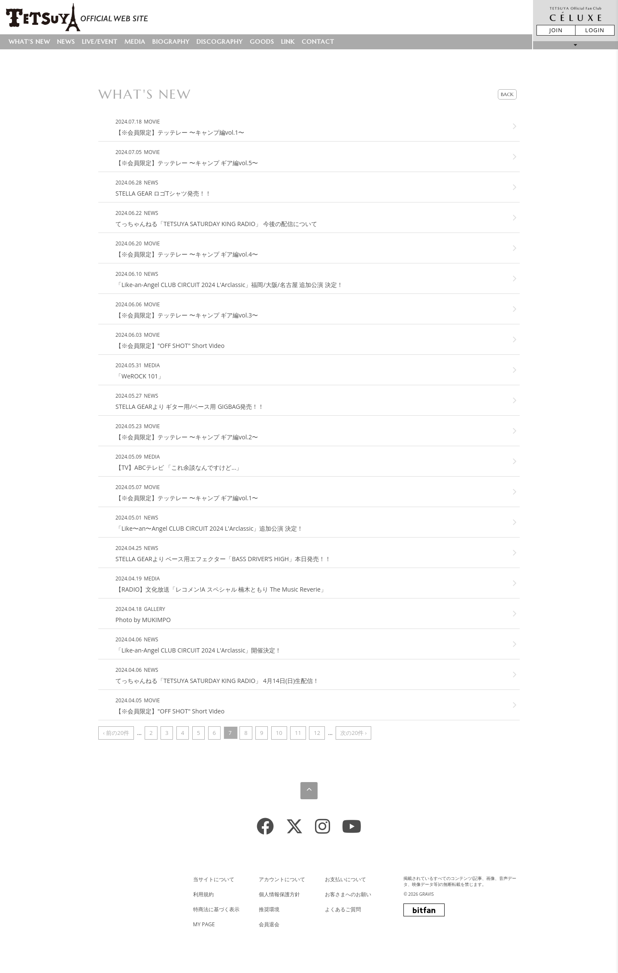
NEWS (66, 41)
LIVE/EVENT (100, 41)
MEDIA (134, 41)
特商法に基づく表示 (216, 909)
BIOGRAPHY (171, 41)
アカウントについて (282, 879)
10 (279, 733)
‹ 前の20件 (116, 733)
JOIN (556, 30)
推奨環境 (269, 909)
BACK (507, 94)
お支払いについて (345, 879)
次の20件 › (353, 733)
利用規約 (203, 894)
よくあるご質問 (343, 909)
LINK (288, 41)
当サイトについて (213, 879)
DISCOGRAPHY (220, 41)
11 (298, 733)
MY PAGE (204, 924)
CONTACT (318, 41)
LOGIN (595, 30)
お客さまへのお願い (348, 894)
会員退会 (269, 924)
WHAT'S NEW (29, 41)
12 (317, 733)
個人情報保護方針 (279, 894)
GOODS (262, 41)
